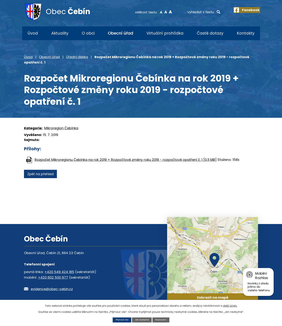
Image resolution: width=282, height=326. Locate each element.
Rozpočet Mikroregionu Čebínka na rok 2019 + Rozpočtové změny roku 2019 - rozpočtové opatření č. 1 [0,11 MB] (126, 159)
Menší (155, 12)
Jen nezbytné (142, 319)
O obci (88, 33)
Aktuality (59, 33)
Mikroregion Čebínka (61, 128)
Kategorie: (33, 128)
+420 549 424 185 (59, 272)
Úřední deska (77, 57)
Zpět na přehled (42, 174)
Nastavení (163, 319)
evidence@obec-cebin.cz (52, 289)
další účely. (230, 305)
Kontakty (245, 33)
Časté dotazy (210, 33)
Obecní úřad (120, 33)
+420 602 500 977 (53, 277)
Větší (164, 12)
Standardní (160, 12)
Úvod (33, 33)
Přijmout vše (120, 319)
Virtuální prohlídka (164, 33)
